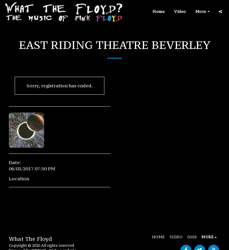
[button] (220, 11)
